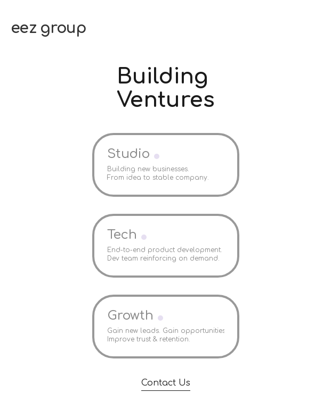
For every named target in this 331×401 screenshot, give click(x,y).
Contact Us (165, 383)
